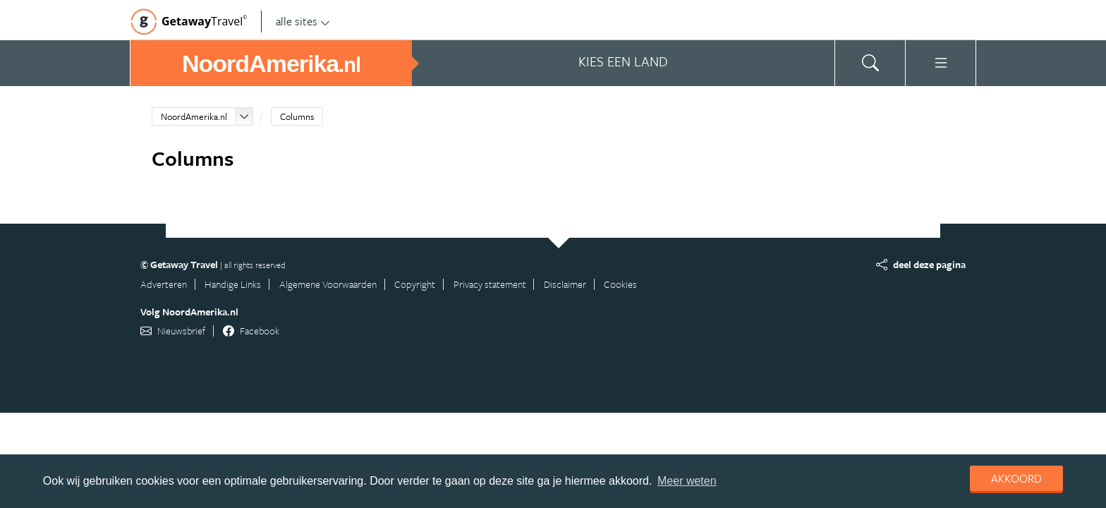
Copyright (414, 284)
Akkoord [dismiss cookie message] (1016, 478)
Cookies (620, 284)
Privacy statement (490, 284)
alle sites (303, 21)
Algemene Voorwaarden (328, 284)
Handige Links (233, 284)
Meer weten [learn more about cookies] (687, 481)
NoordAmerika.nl (194, 116)
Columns (297, 116)
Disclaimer (565, 284)
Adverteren (163, 284)
